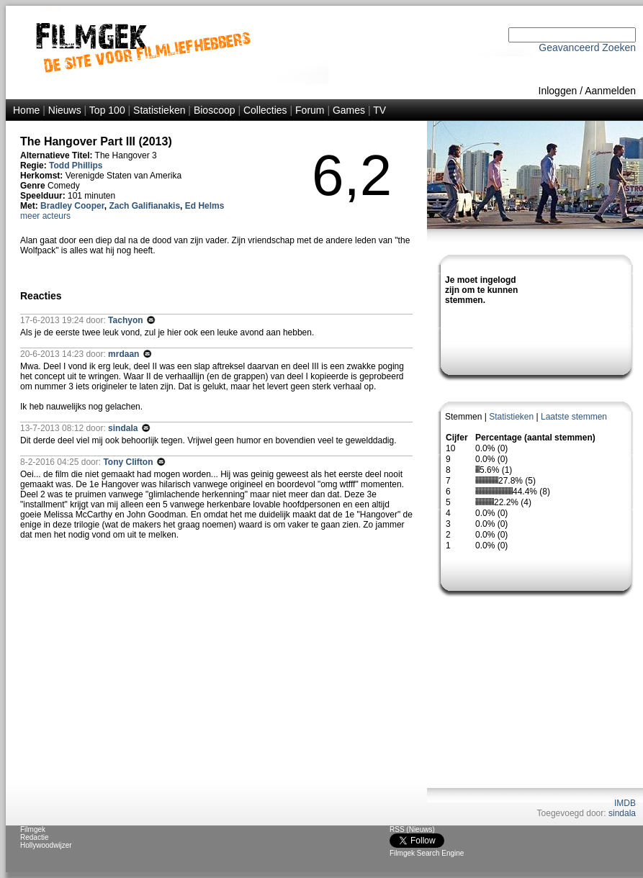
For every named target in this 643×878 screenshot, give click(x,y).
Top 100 (107, 110)
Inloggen (558, 90)
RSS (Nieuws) (412, 829)
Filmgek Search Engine (427, 853)
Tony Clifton (129, 462)
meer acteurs (45, 216)
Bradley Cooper (72, 206)
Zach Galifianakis (144, 206)
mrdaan (125, 354)
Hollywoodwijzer (46, 845)
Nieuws (64, 110)
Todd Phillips (75, 165)
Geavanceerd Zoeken (587, 47)
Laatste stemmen (574, 417)
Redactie (34, 837)
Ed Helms (205, 206)
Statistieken (159, 110)
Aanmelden (610, 90)
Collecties (265, 110)
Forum (309, 110)
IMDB (625, 803)
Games (349, 110)
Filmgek (32, 829)
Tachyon (126, 320)
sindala (622, 813)
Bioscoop (214, 110)
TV (379, 110)
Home (26, 110)
